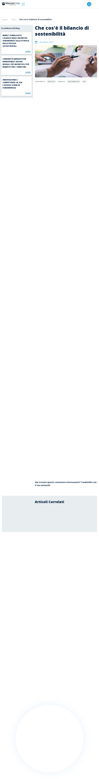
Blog (14, 19)
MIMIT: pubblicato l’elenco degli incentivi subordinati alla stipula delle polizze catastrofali (16, 40)
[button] (23, 4)
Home (5, 19)
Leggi (27, 51)
